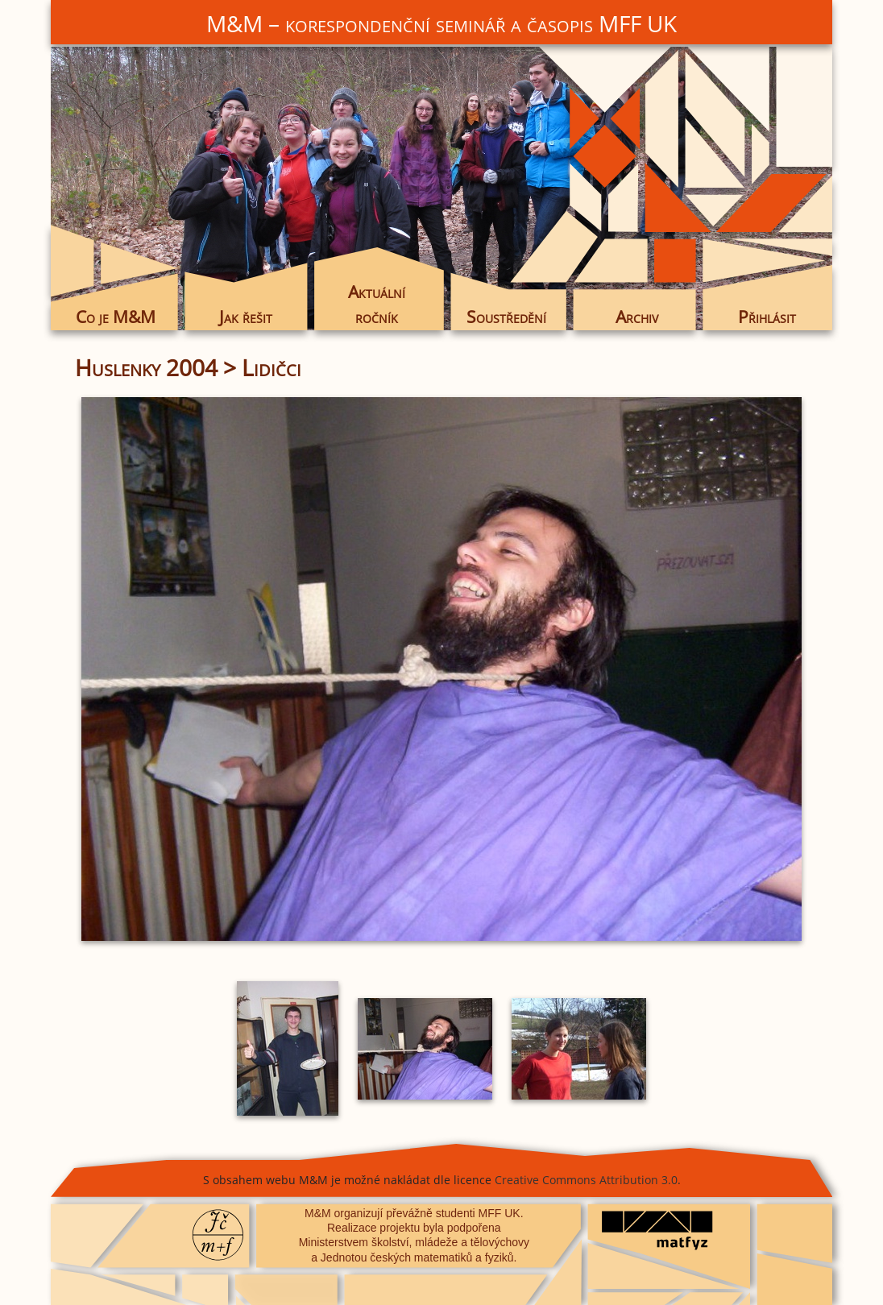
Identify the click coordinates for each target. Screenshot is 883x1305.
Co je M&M (115, 316)
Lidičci (271, 367)
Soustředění (506, 316)
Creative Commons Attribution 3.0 (586, 1179)
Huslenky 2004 (146, 367)
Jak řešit (245, 316)
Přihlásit (767, 316)
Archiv (637, 316)
